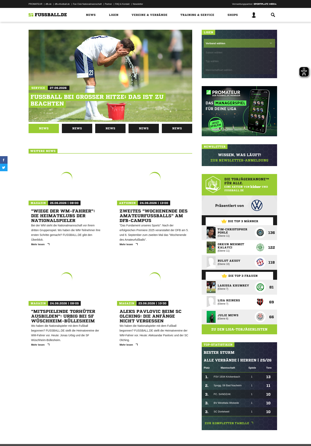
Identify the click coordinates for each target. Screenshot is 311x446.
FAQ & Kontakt (122, 4)
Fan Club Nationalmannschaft (87, 4)
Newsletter (138, 4)
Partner (108, 4)
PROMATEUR (35, 4)
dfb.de (48, 4)
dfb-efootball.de (62, 4)
